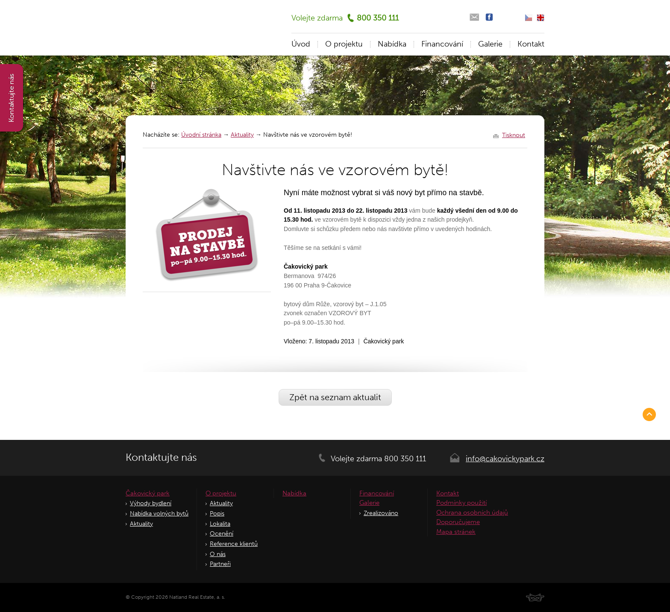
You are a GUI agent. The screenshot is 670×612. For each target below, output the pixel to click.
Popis (217, 513)
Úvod (300, 44)
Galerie (490, 44)
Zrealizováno (381, 513)
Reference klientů (234, 544)
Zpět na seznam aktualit (335, 397)
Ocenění (221, 533)
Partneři (220, 564)
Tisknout (513, 135)
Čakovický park (148, 493)
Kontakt (530, 44)
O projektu (344, 44)
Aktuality (242, 134)
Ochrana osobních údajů (472, 512)
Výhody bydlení (150, 503)
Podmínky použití (461, 503)
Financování (442, 44)
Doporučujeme (458, 522)
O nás (218, 554)
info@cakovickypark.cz (505, 458)
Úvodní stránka (201, 134)
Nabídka (392, 44)
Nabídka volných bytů (159, 513)
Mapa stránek (456, 532)
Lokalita (220, 523)
